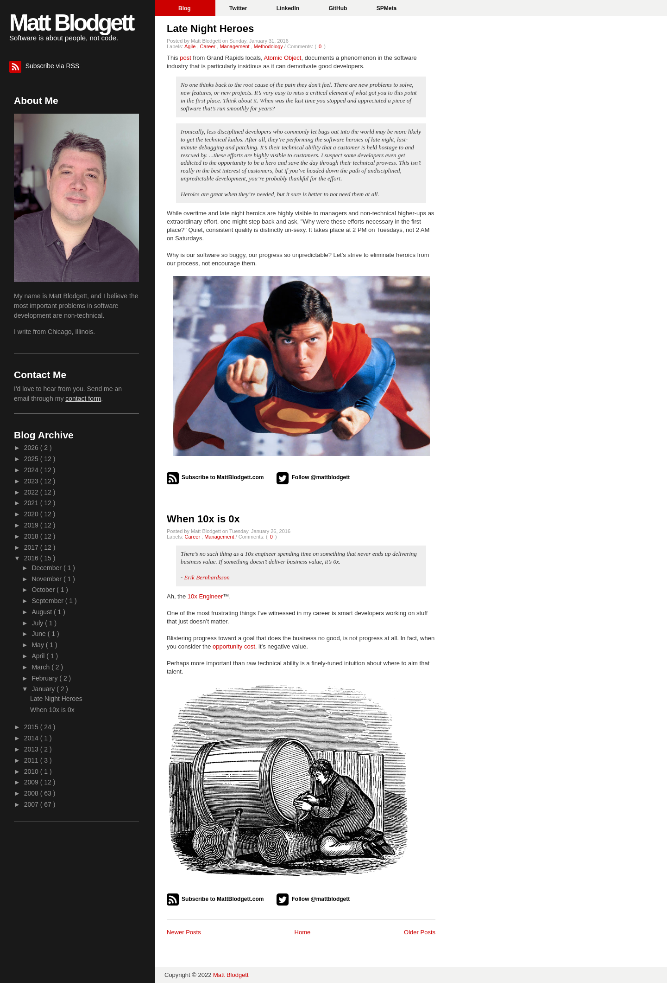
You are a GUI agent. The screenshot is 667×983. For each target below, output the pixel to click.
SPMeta (386, 8)
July (38, 623)
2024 (32, 470)
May (38, 645)
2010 (32, 771)
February (45, 678)
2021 (32, 503)
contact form (83, 398)
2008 (32, 793)
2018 (32, 536)
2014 (32, 738)
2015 (32, 727)
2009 (32, 782)
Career (208, 46)
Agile (190, 46)
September (48, 600)
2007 (32, 804)
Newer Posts (184, 932)
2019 (32, 525)
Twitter (239, 8)
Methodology (269, 46)
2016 (32, 558)
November (47, 579)
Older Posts (419, 932)
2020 (32, 514)
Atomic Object (283, 57)
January (44, 689)
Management (235, 46)
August (42, 612)
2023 (32, 481)
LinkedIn (289, 8)
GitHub (338, 8)
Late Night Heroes (210, 28)
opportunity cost (234, 646)
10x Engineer (205, 596)
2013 (32, 749)
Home (303, 932)
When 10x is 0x (203, 519)
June (39, 633)
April (38, 656)
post (185, 57)
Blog (185, 8)
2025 (32, 459)
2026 (32, 447)
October (44, 589)
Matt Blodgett (71, 23)
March (41, 667)
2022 (32, 492)
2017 (32, 547)
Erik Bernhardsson (207, 577)
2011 (32, 760)
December (47, 568)
